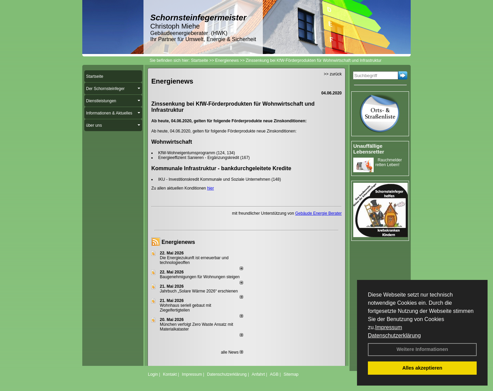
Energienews (178, 242)
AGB (274, 374)
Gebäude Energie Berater (318, 213)
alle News (232, 352)
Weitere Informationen (422, 349)
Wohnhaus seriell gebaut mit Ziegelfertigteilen (185, 308)
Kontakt (170, 374)
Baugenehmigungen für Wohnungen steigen (200, 276)
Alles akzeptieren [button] (422, 368)
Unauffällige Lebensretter (368, 149)
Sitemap (291, 374)
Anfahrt (258, 374)
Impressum (388, 327)
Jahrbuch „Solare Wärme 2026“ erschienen (199, 291)
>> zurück (333, 74)
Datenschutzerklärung (394, 335)
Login (153, 374)
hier (210, 188)
